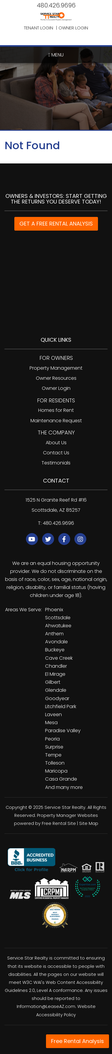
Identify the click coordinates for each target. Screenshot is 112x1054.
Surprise (54, 746)
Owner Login (73, 28)
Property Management (56, 368)
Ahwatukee (58, 625)
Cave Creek (59, 658)
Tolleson (55, 763)
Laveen (53, 714)
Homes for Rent (56, 410)
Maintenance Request (56, 420)
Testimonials (56, 462)
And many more (64, 787)
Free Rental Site (59, 823)
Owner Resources (56, 378)
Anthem (54, 633)
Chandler (56, 666)
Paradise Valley (63, 730)
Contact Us (56, 452)
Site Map (88, 823)
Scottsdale (57, 617)
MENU (56, 54)
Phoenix (54, 609)
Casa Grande (61, 779)
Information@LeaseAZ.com (46, 1006)
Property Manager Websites (67, 815)
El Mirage (55, 674)
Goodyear (57, 698)
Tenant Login (38, 28)
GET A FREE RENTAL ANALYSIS (56, 223)
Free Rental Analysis (77, 1041)
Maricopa (56, 771)
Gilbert (52, 682)
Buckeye (55, 649)
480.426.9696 (56, 5)
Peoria (52, 738)
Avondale (56, 641)
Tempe (53, 754)
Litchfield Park (60, 706)
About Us (56, 442)
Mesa (51, 722)
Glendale (55, 690)
